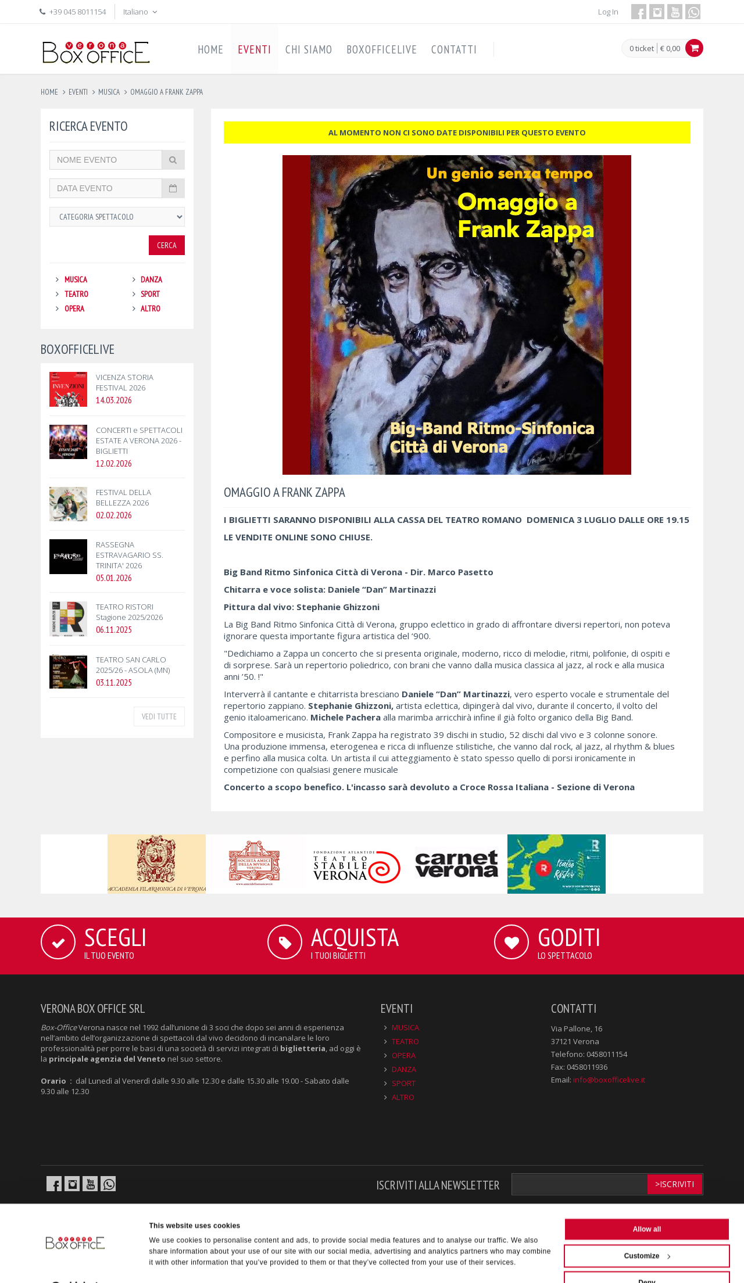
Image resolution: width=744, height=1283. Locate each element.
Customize (647, 1229)
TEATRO (76, 294)
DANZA (151, 279)
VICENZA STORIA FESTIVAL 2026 (124, 382)
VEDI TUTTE (159, 716)
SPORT (150, 294)
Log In (608, 11)
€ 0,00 (670, 48)
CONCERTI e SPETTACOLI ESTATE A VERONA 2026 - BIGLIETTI (139, 440)
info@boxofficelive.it (609, 1079)
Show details (171, 1262)
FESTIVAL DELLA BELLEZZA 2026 (123, 497)
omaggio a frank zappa (166, 92)
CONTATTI (454, 49)
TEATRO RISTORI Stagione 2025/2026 (129, 611)
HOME (211, 49)
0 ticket (641, 48)
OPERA (74, 308)
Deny (646, 1256)
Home (49, 92)
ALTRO (150, 308)
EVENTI (254, 49)
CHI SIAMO (308, 49)
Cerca (167, 245)
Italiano (141, 11)
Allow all (647, 1203)
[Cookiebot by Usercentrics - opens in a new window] (75, 1262)
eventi (78, 92)
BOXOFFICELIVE (381, 49)
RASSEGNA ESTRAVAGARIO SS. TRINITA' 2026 (129, 555)
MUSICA (76, 279)
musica (109, 92)
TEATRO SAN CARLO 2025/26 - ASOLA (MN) (133, 664)
